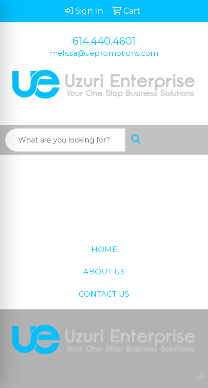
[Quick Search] (65, 140)
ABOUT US (104, 271)
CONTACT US (104, 294)
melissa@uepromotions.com (104, 53)
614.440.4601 (104, 41)
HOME (104, 249)
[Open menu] (188, 140)
